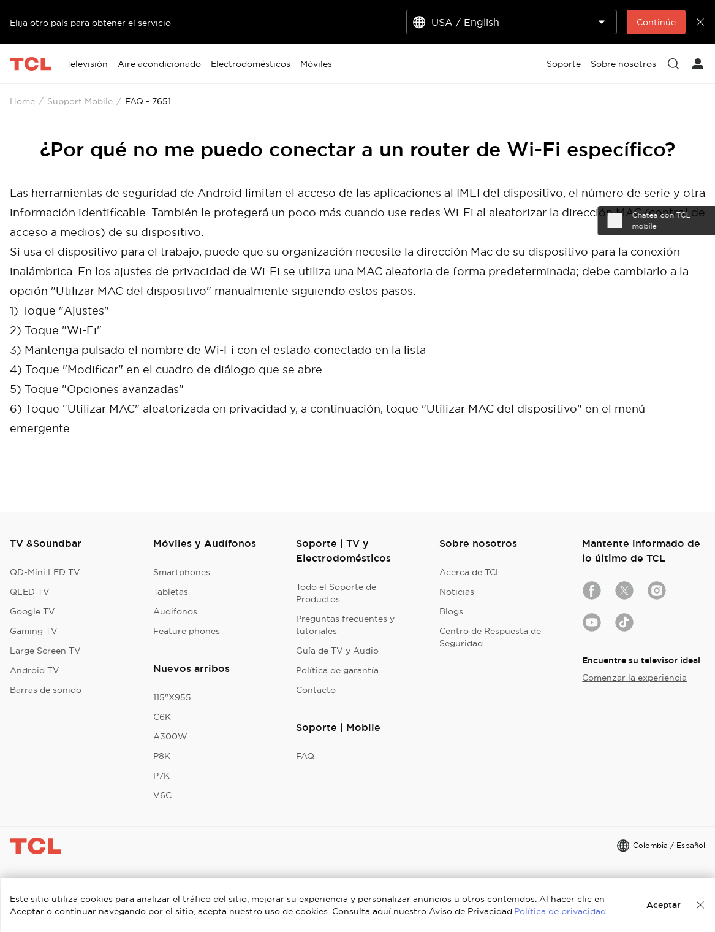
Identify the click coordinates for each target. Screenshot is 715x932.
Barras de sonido (45, 689)
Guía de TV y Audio (337, 650)
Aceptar (663, 905)
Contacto (316, 689)
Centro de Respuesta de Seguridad (490, 637)
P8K (161, 756)
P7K (161, 775)
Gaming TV (34, 630)
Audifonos (175, 611)
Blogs (451, 611)
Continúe (656, 22)
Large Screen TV (45, 650)
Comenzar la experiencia (634, 677)
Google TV (32, 611)
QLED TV (30, 591)
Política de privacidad (560, 911)
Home (22, 101)
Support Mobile (80, 101)
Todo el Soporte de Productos (336, 593)
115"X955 (172, 697)
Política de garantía (337, 670)
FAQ (305, 756)
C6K (162, 716)
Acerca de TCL (470, 572)
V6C (162, 795)
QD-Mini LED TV (45, 572)
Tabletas (170, 591)
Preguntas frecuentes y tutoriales (345, 624)
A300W (170, 736)
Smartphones (181, 572)
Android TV (34, 670)
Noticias (456, 591)
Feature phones (186, 630)
